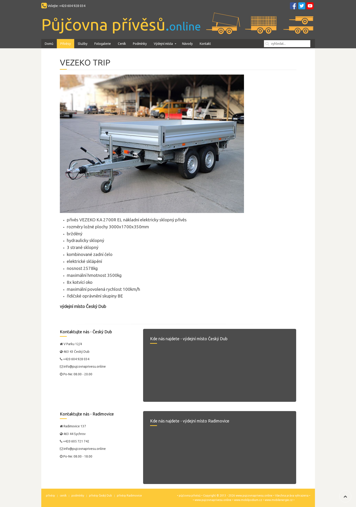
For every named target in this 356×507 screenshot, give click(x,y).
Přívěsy (65, 44)
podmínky (77, 495)
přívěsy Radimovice (129, 495)
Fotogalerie (102, 44)
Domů (49, 44)
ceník (63, 495)
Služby (82, 44)
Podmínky (140, 44)
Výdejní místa (163, 44)
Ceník (122, 44)
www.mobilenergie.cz (279, 499)
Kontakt (205, 44)
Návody (187, 44)
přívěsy (50, 495)
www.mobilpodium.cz (248, 499)
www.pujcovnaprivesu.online (213, 499)
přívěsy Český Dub (100, 495)
